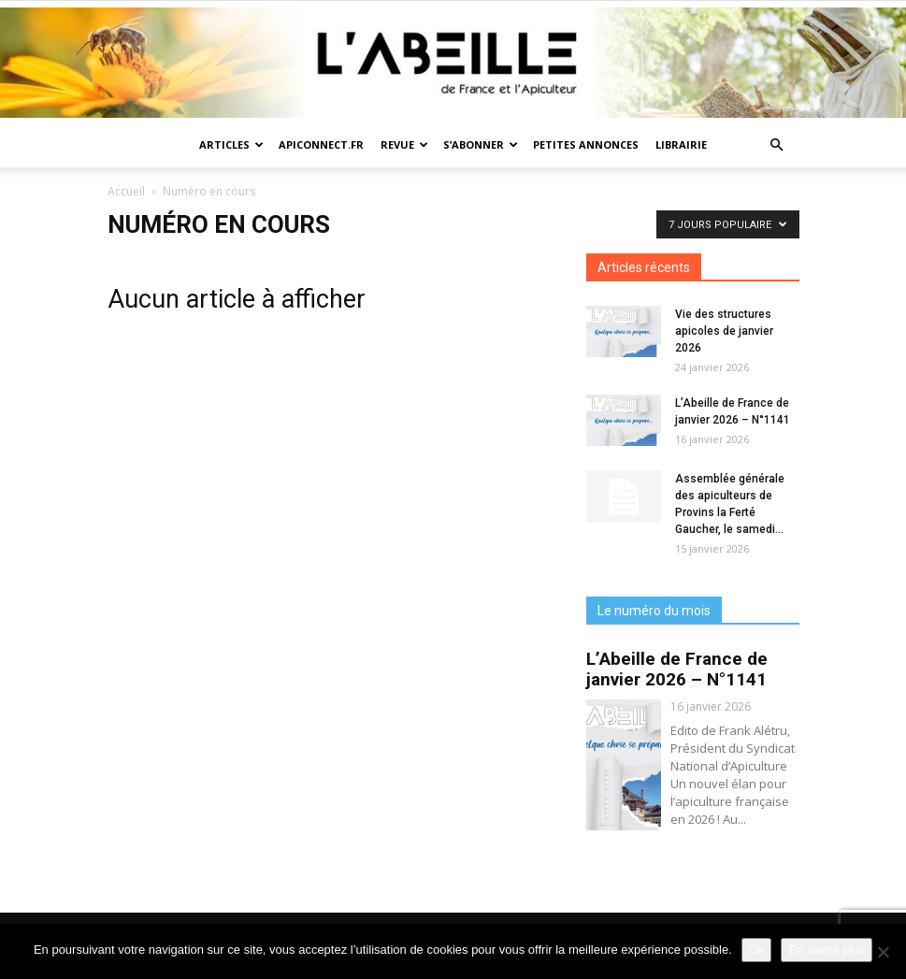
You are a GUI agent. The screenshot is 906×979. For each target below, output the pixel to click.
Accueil (126, 191)
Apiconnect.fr (321, 144)
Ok (757, 950)
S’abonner (480, 144)
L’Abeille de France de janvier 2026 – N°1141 (677, 669)
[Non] (882, 952)
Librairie (681, 144)
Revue (404, 144)
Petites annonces (586, 144)
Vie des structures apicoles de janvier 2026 (724, 331)
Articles (231, 144)
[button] (777, 145)
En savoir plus (826, 950)
